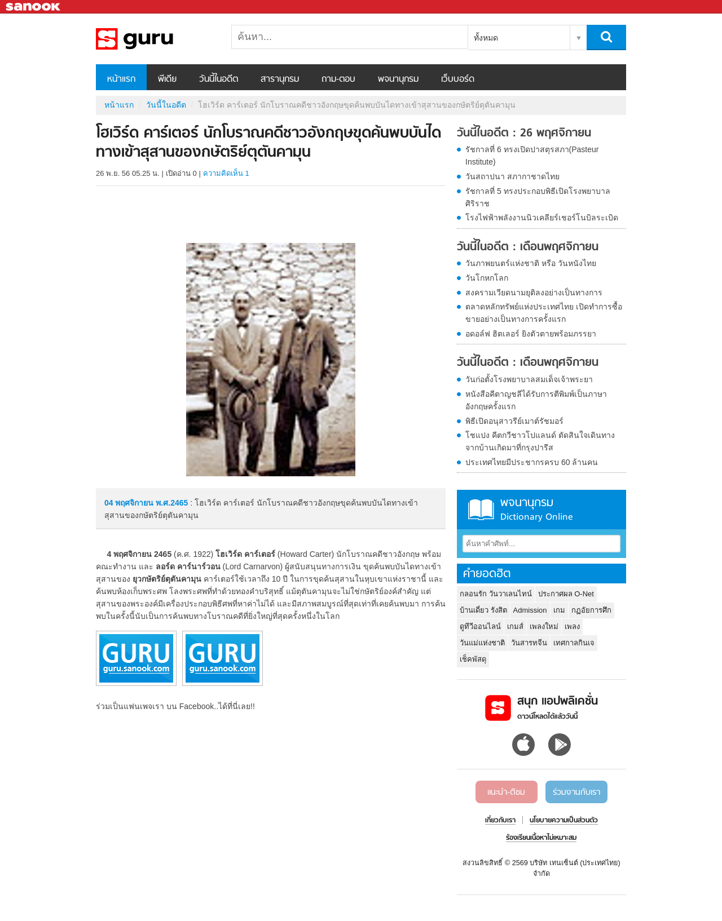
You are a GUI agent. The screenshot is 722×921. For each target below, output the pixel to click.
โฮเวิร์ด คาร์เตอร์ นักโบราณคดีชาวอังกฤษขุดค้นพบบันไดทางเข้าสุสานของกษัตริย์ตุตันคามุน (155, 39)
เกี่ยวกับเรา (500, 820)
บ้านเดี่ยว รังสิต (483, 610)
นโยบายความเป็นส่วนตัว (564, 820)
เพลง (572, 626)
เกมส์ (515, 626)
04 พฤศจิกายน (130, 502)
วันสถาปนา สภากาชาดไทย (512, 176)
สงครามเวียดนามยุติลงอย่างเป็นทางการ (533, 292)
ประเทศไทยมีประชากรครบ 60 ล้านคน (531, 462)
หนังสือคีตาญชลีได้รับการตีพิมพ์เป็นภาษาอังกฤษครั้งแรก (536, 400)
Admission (530, 610)
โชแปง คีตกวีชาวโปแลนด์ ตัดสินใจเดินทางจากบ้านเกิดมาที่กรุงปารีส (540, 441)
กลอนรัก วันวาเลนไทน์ (496, 594)
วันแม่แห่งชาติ (482, 643)
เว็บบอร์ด (457, 79)
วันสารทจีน (529, 643)
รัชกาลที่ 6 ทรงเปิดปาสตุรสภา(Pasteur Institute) (531, 155)
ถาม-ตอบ (338, 79)
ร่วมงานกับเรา (576, 792)
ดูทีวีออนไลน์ (480, 626)
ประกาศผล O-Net (566, 594)
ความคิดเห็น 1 (226, 173)
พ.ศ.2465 (172, 502)
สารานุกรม (280, 79)
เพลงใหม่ (544, 626)
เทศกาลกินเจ (574, 643)
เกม (559, 610)
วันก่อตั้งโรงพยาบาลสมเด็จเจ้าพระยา (529, 379)
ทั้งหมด (486, 37)
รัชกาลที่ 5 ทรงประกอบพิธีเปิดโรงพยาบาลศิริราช (537, 197)
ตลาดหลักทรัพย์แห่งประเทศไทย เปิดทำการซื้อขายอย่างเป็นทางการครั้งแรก (543, 313)
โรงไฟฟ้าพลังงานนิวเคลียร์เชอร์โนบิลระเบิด (541, 217)
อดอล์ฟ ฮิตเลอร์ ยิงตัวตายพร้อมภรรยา (530, 333)
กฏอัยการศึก (591, 610)
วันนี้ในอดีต (218, 79)
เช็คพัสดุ (473, 659)
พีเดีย (167, 79)
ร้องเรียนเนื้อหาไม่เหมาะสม (541, 838)
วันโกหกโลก (486, 277)
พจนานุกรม (398, 79)
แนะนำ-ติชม (506, 792)
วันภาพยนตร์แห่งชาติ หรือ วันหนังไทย (530, 263)
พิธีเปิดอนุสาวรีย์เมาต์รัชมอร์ (514, 421)
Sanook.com (34, 7)
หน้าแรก (121, 79)
